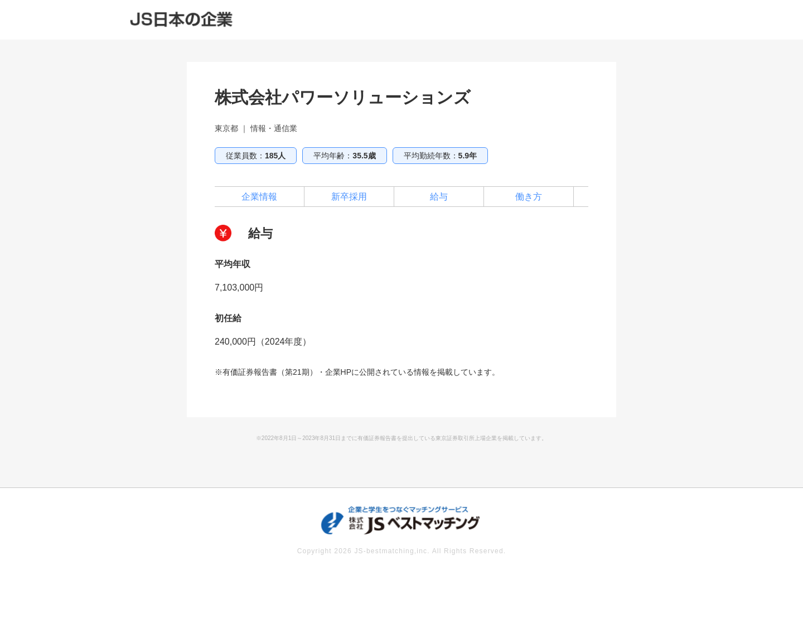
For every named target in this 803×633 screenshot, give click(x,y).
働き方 (528, 196)
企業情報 (259, 196)
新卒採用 (349, 196)
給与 (439, 196)
